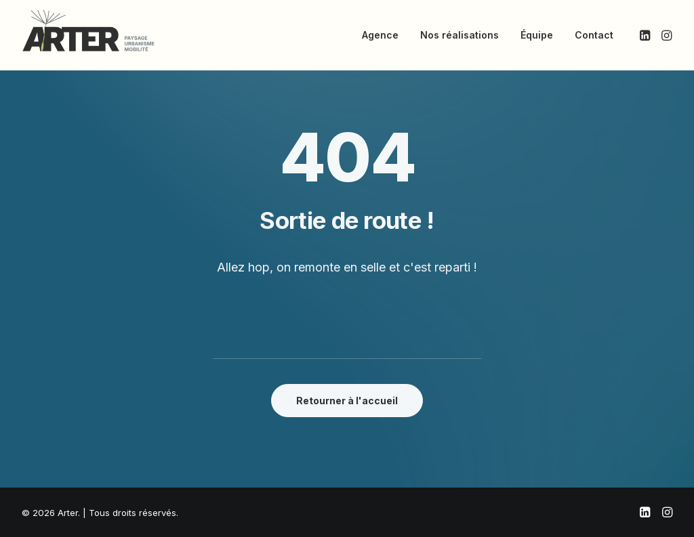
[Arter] (88, 30)
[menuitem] (380, 35)
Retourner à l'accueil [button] (347, 400)
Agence (380, 35)
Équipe (536, 35)
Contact (594, 35)
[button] (646, 35)
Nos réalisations (459, 35)
